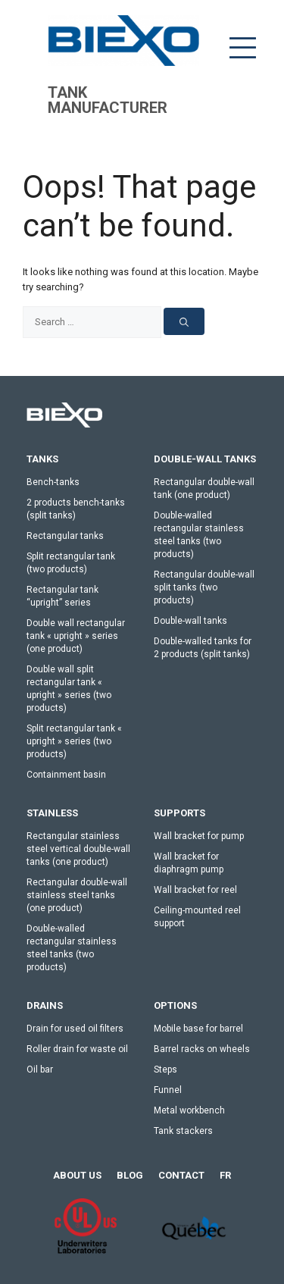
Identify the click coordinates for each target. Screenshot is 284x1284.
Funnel (168, 1090)
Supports (179, 813)
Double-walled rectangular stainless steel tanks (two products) (199, 534)
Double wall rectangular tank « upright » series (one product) (76, 636)
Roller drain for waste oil (77, 1049)
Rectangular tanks (65, 536)
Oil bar (40, 1069)
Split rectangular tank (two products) (71, 563)
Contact (181, 1175)
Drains (45, 1005)
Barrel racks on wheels (202, 1049)
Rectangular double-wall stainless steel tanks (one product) (77, 895)
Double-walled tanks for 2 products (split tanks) (202, 647)
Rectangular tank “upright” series (62, 596)
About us (77, 1175)
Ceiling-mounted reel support (197, 917)
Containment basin (66, 774)
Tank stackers (183, 1131)
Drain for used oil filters (75, 1028)
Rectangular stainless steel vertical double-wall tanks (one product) (78, 849)
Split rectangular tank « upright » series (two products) (74, 741)
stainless (52, 813)
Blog (130, 1175)
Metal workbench (189, 1110)
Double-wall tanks (205, 459)
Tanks (42, 459)
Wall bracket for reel (195, 890)
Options (175, 1005)
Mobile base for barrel (198, 1028)
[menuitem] (225, 1175)
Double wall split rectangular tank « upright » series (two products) (69, 688)
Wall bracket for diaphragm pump (188, 863)
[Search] (184, 321)
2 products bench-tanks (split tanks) (76, 509)
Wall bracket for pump (199, 836)
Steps (165, 1069)
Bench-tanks (53, 482)
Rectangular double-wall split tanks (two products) (204, 587)
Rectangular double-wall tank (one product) (204, 488)
